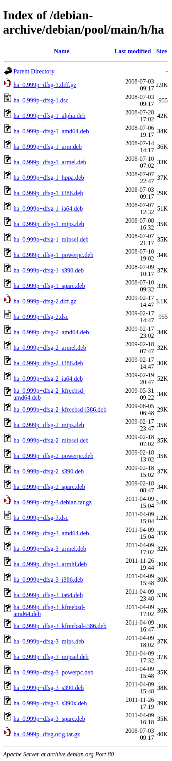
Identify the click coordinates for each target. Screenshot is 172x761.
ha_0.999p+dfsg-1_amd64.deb (51, 131)
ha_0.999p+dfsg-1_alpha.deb (49, 115)
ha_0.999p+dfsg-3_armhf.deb (50, 564)
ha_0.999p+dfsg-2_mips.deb (48, 425)
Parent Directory (33, 71)
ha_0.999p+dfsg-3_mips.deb (48, 641)
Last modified (133, 51)
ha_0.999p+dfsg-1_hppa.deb (48, 177)
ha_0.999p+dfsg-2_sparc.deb (49, 486)
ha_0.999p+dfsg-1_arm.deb (47, 146)
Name (61, 51)
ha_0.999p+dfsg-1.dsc (40, 100)
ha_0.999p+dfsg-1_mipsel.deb (51, 239)
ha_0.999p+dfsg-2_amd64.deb (51, 332)
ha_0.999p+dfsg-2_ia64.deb (48, 378)
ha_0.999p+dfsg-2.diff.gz (44, 301)
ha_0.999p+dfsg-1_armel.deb (49, 162)
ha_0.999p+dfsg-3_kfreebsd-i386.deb (59, 626)
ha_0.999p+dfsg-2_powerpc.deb (53, 456)
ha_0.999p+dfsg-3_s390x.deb (50, 703)
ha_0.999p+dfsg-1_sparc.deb (49, 286)
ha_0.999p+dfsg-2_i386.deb (48, 363)
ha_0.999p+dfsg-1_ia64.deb (48, 208)
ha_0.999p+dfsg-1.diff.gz (44, 85)
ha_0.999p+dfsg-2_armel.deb (49, 347)
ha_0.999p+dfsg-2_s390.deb (48, 471)
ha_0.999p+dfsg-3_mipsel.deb (51, 657)
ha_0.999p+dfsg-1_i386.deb (48, 193)
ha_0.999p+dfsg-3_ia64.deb (48, 595)
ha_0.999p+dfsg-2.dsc (40, 316)
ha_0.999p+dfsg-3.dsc (40, 517)
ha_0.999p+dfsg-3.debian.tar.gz (52, 502)
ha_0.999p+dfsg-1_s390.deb (48, 270)
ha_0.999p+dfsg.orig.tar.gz (46, 734)
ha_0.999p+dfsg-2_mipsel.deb (51, 440)
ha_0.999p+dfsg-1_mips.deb (48, 224)
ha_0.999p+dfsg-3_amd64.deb (51, 533)
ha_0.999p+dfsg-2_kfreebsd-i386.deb (59, 409)
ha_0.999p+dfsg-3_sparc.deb (49, 718)
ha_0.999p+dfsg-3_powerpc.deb (53, 672)
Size (161, 51)
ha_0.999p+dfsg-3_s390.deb (48, 687)
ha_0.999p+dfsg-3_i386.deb (48, 579)
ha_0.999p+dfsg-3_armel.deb (49, 548)
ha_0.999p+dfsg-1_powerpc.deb (53, 255)
